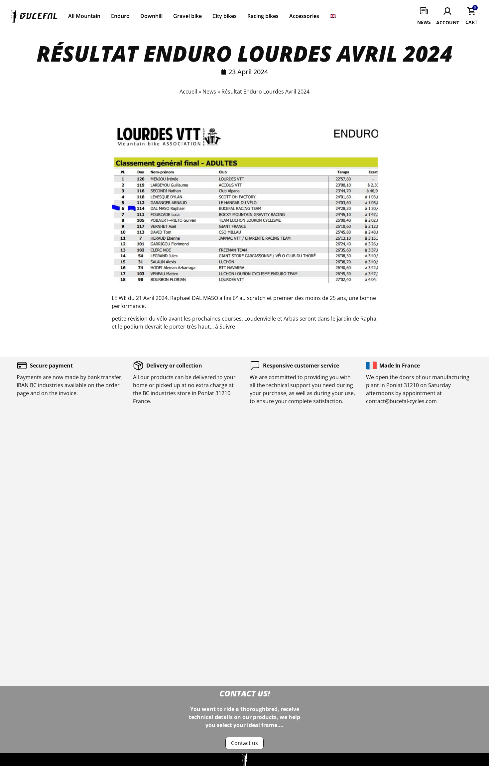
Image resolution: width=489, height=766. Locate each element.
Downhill (151, 16)
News (424, 22)
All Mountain (84, 16)
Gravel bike (187, 16)
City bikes (224, 16)
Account (447, 22)
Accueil (188, 91)
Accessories (304, 16)
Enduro (120, 16)
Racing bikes (263, 16)
